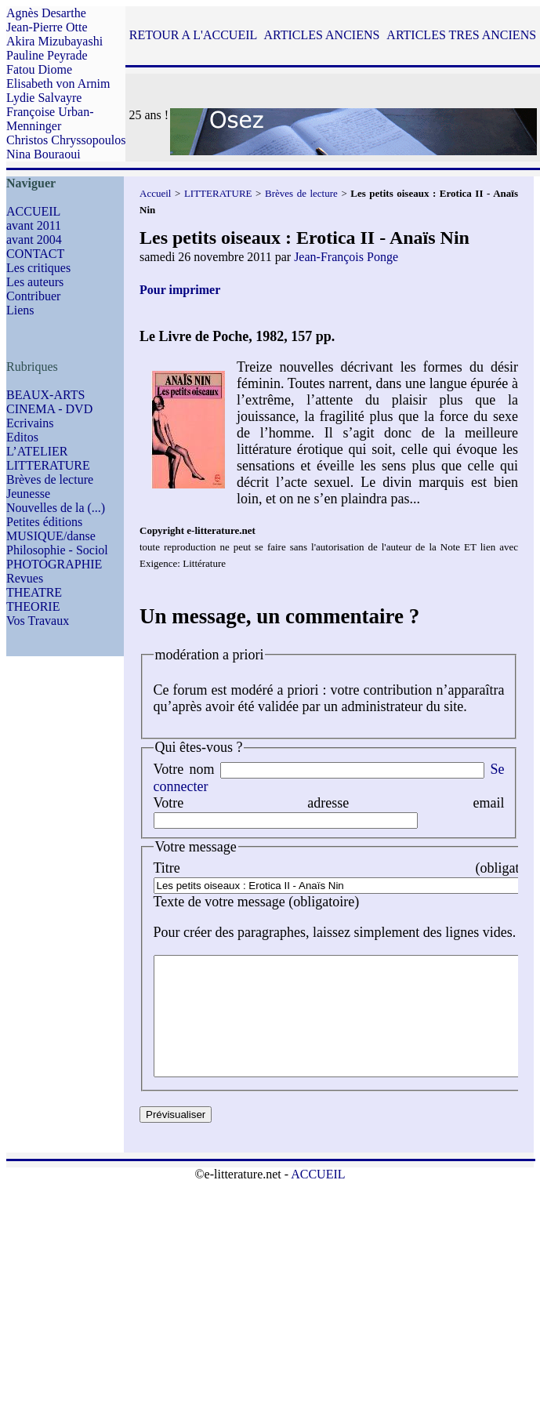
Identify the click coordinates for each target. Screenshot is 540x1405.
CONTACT (35, 253)
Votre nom (184, 769)
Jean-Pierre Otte (47, 27)
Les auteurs (34, 282)
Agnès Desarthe (46, 13)
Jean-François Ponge (346, 256)
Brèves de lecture (49, 479)
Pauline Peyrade (47, 55)
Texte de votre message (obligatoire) (257, 901)
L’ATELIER (37, 451)
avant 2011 (33, 225)
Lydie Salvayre (44, 97)
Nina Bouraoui (43, 154)
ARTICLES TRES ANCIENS (461, 35)
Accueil (155, 193)
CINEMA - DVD (49, 409)
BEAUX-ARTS (45, 394)
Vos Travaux (37, 620)
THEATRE (34, 592)
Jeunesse (28, 493)
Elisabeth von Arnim (58, 83)
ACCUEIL (33, 211)
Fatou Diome (39, 69)
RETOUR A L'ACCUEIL (193, 35)
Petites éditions (44, 521)
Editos (22, 437)
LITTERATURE (48, 465)
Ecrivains (29, 423)
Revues (24, 578)
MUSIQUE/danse (51, 536)
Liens (20, 310)
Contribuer (33, 296)
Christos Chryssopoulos (65, 140)
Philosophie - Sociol (57, 550)
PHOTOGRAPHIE (54, 564)
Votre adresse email (329, 803)
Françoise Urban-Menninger (50, 119)
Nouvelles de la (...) (55, 507)
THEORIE (33, 606)
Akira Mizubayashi (54, 41)
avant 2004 (34, 239)
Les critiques (38, 267)
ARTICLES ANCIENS (321, 35)
